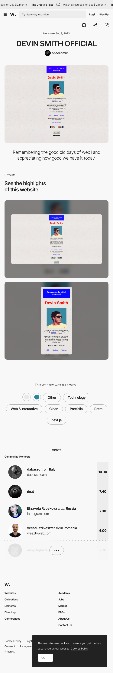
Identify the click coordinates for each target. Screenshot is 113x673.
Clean (53, 409)
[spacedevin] (57, 53)
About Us (63, 618)
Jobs (61, 599)
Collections (11, 599)
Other (52, 397)
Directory (10, 612)
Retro (98, 409)
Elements (10, 605)
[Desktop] (56, 239)
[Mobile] (56, 321)
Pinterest (10, 651)
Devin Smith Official (56, 43)
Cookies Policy (13, 641)
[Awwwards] (13, 14)
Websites (10, 593)
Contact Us (65, 625)
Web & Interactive (24, 409)
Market (62, 605)
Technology (77, 397)
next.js (57, 420)
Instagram (26, 646)
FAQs (61, 612)
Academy (64, 593)
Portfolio (76, 409)
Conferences (12, 618)
